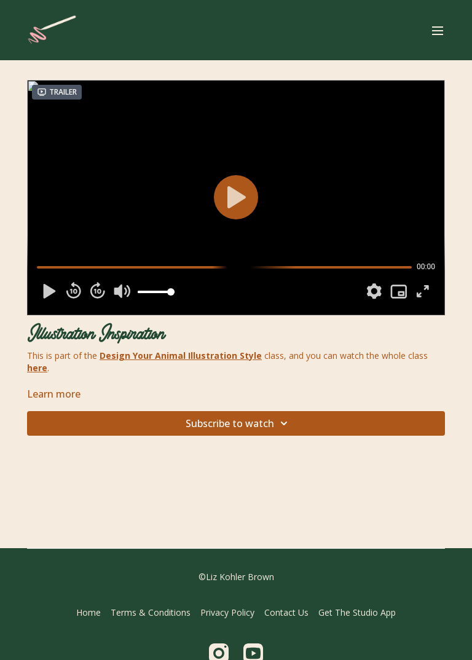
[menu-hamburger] (437, 30)
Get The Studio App (357, 612)
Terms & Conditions (151, 612)
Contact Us (286, 612)
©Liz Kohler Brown (236, 577)
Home (88, 612)
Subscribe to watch (238, 423)
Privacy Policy (227, 612)
